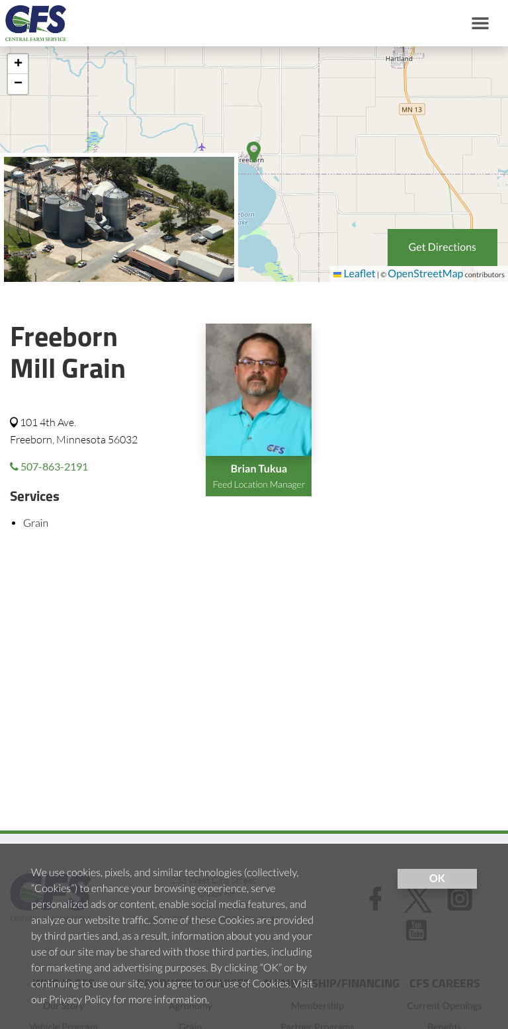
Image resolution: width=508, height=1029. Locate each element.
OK (437, 878)
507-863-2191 (49, 466)
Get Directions (442, 247)
